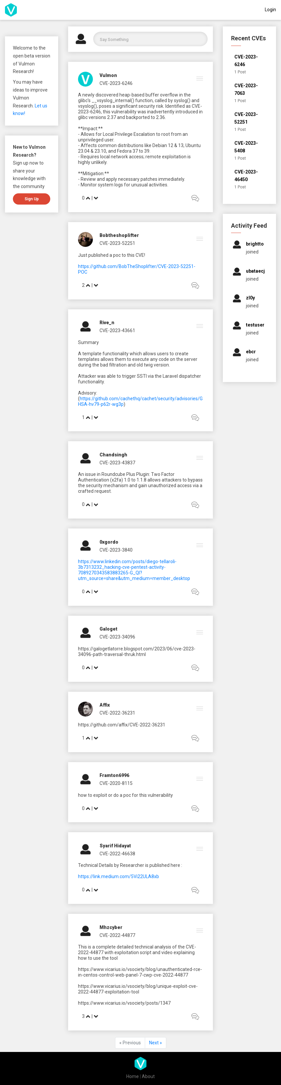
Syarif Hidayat (115, 845)
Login (270, 9)
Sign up (31, 199)
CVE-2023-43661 (117, 330)
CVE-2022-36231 (117, 713)
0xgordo (109, 542)
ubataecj (255, 271)
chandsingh (113, 454)
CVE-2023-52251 (117, 243)
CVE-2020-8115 (116, 783)
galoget (108, 629)
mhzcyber (111, 927)
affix (105, 705)
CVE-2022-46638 (117, 853)
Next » (155, 1042)
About (148, 1076)
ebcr (251, 351)
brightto (255, 244)
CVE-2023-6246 (116, 83)
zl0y (250, 297)
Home (132, 1076)
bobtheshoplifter (119, 235)
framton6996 (114, 775)
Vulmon (108, 75)
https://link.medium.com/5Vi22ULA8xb (118, 876)
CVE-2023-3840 (116, 550)
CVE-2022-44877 (117, 935)
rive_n (107, 322)
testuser (255, 325)
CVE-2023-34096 (117, 636)
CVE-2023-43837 (117, 462)
